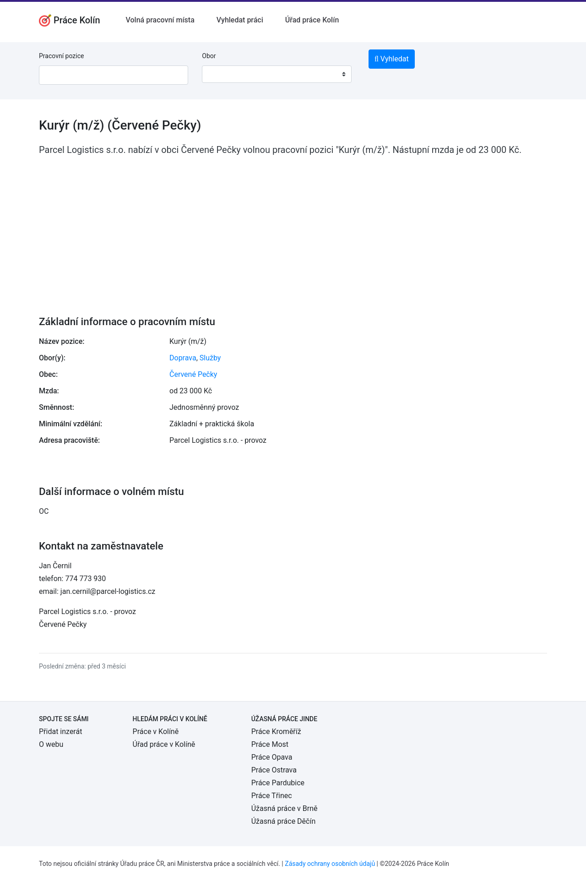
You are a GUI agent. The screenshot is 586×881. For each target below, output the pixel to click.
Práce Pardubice (277, 782)
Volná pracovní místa (160, 20)
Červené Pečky (193, 374)
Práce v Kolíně (156, 731)
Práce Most (269, 744)
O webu (51, 744)
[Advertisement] (293, 229)
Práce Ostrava (274, 770)
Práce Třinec (271, 795)
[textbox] (220, 74)
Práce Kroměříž (276, 731)
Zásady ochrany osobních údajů (330, 863)
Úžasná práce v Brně (284, 808)
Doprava (182, 357)
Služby (210, 357)
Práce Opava (272, 757)
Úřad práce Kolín (312, 20)
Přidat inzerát (60, 731)
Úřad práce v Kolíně (164, 744)
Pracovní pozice (61, 56)
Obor (209, 56)
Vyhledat (391, 58)
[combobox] (276, 74)
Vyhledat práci (240, 20)
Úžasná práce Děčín (283, 821)
